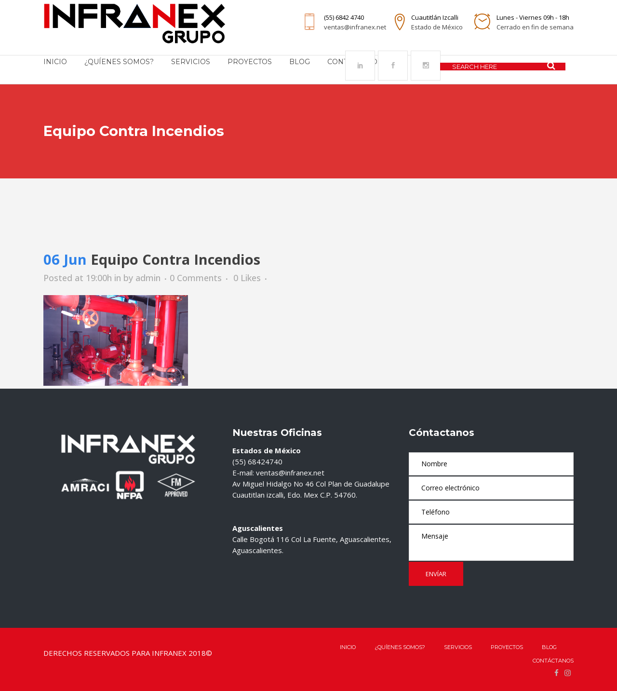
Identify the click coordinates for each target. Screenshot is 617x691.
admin (148, 278)
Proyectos (507, 647)
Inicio (348, 647)
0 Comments (196, 278)
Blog (549, 647)
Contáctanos (553, 660)
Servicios (458, 647)
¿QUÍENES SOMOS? (400, 647)
